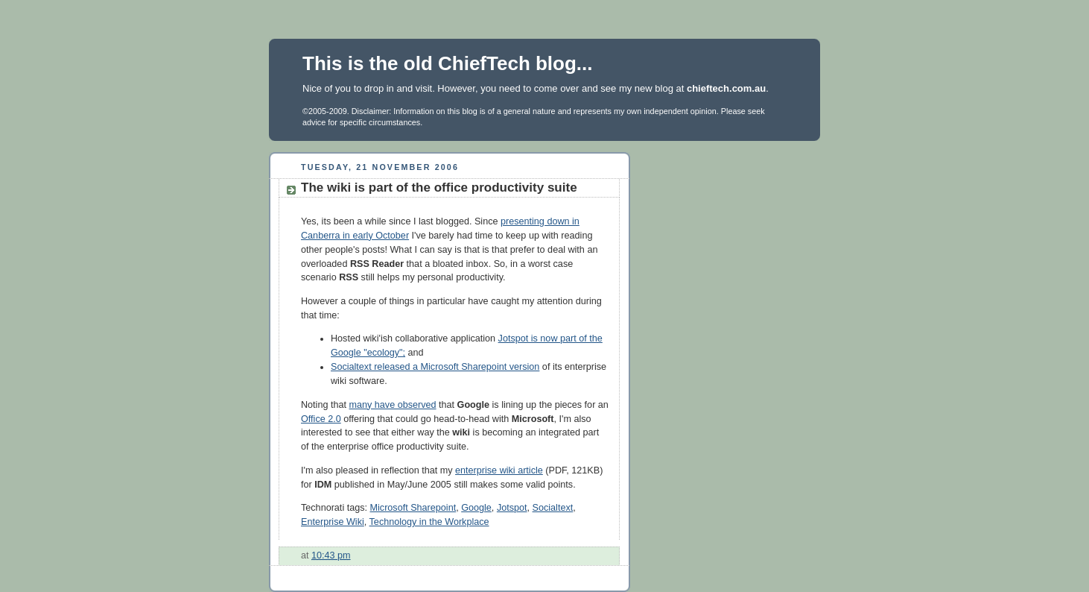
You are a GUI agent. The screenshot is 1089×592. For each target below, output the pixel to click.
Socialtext (553, 508)
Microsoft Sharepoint (413, 508)
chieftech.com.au (726, 88)
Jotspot (512, 508)
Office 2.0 (321, 419)
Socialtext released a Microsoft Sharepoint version (435, 367)
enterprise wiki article (499, 470)
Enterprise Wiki (332, 522)
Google (476, 508)
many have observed (392, 405)
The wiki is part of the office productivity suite (439, 187)
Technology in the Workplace (429, 522)
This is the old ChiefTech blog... (447, 63)
